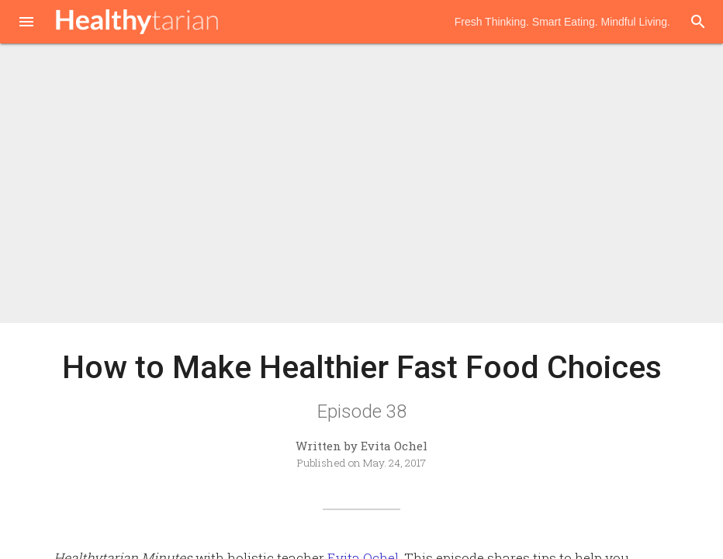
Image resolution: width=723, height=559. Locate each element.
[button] (26, 23)
